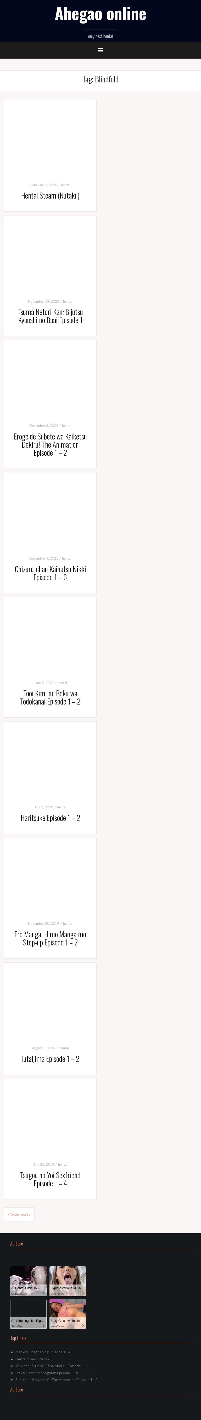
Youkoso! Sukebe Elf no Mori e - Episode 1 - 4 (52, 1365)
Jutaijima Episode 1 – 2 (50, 1058)
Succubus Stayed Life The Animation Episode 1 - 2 (56, 1379)
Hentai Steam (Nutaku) (50, 195)
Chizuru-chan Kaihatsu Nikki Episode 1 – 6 (50, 573)
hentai (65, 185)
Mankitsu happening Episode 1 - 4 (42, 1352)
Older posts (20, 1214)
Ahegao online (100, 13)
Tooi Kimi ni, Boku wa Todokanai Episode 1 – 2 (50, 697)
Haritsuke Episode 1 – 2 (50, 817)
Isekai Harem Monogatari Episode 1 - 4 (46, 1373)
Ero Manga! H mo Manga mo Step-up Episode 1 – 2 (50, 938)
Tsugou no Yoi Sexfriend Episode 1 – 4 (50, 1179)
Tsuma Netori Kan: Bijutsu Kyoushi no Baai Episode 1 (50, 315)
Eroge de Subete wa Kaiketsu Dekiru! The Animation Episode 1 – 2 (50, 444)
